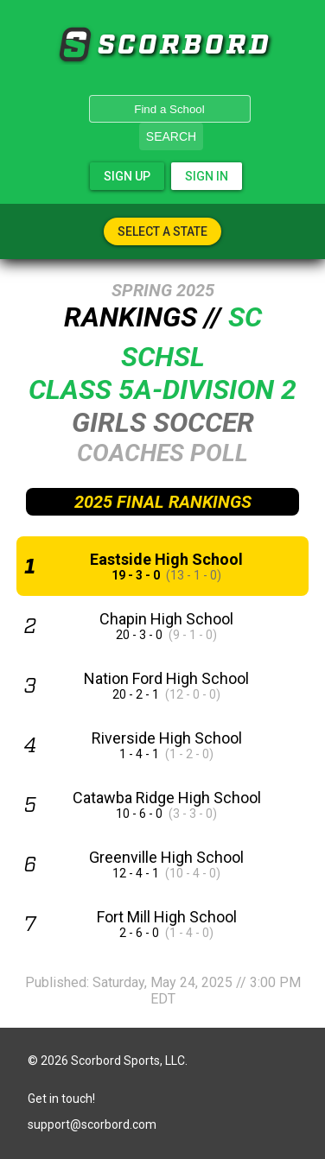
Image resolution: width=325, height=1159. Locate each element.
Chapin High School (166, 619)
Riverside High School (167, 738)
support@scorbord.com (92, 1124)
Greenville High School (166, 857)
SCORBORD (74, 45)
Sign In (206, 176)
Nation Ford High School (166, 678)
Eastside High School (166, 559)
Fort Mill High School (167, 917)
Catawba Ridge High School (167, 797)
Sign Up (127, 176)
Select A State (162, 231)
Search (171, 136)
